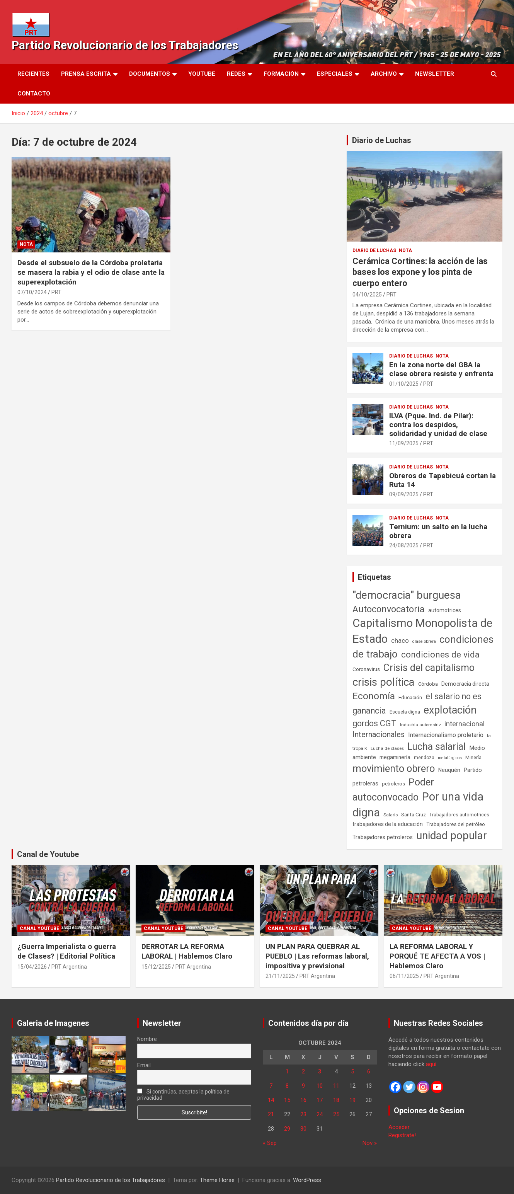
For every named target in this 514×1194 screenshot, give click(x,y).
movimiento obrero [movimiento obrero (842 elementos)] (393, 768)
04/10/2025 (367, 294)
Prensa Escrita (86, 73)
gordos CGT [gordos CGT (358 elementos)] (374, 723)
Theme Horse (217, 1180)
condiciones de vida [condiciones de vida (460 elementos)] (440, 654)
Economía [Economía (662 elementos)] (373, 696)
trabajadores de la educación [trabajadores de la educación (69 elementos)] (387, 824)
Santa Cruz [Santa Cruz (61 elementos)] (413, 815)
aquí (431, 1064)
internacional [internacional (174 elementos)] (464, 724)
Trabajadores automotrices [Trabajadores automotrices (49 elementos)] (459, 815)
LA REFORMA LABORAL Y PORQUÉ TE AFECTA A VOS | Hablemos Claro (437, 956)
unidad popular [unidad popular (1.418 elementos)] (451, 835)
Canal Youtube (39, 928)
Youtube (201, 73)
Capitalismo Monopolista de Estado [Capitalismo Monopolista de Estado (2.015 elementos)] (422, 631)
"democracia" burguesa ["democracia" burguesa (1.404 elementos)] (406, 595)
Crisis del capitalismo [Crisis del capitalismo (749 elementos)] (429, 667)
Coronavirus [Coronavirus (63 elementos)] (366, 669)
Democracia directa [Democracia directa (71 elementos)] (465, 684)
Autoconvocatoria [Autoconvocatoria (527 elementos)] (388, 609)
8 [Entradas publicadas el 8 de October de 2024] (287, 1085)
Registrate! (402, 1135)
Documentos (149, 73)
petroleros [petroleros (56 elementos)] (393, 784)
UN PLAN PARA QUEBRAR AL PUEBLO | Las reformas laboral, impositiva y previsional (317, 956)
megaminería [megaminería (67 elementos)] (395, 757)
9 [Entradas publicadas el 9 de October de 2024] (303, 1085)
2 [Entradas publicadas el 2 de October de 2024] (303, 1071)
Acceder (399, 1127)
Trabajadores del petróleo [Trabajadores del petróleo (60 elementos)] (455, 824)
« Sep (270, 1142)
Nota (26, 244)
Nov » (370, 1142)
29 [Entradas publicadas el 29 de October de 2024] (287, 1128)
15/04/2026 (32, 967)
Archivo (384, 73)
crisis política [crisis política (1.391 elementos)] (383, 682)
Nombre (147, 1039)
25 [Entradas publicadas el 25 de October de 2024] (336, 1114)
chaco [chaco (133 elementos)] (400, 640)
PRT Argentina (69, 967)
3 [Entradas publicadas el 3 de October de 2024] (319, 1071)
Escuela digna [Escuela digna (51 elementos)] (405, 712)
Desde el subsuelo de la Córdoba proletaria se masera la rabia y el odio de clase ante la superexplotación (91, 272)
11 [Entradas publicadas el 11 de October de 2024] (336, 1085)
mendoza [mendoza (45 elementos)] (424, 757)
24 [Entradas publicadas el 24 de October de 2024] (320, 1114)
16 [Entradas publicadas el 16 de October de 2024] (303, 1100)
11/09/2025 (404, 443)
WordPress (307, 1180)
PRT (56, 292)
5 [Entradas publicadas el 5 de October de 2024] (352, 1071)
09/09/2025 (404, 494)
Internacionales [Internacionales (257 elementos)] (378, 734)
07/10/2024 (32, 292)
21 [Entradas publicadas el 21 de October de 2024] (271, 1114)
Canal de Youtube (48, 854)
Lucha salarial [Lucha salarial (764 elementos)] (436, 746)
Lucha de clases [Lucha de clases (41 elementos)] (387, 748)
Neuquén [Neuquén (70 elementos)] (449, 770)
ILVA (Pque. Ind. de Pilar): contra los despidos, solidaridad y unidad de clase (438, 424)
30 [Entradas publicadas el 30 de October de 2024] (303, 1128)
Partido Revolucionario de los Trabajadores (125, 45)
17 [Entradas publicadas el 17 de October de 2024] (320, 1100)
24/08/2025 (404, 545)
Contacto (33, 93)
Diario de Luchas (381, 140)
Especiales (334, 73)
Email (144, 1065)
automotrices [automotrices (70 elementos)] (444, 610)
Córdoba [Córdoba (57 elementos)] (428, 684)
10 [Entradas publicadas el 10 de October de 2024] (320, 1085)
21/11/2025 (280, 976)
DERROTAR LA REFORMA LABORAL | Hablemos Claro (186, 951)
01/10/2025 (404, 384)
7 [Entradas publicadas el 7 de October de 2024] (270, 1085)
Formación (281, 73)
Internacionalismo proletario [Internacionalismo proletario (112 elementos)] (445, 735)
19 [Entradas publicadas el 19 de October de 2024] (352, 1100)
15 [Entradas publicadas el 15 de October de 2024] (287, 1100)
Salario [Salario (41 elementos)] (390, 815)
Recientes (33, 73)
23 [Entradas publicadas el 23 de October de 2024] (303, 1114)
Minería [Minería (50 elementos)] (473, 757)
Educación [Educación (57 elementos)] (410, 697)
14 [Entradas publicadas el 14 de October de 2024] (271, 1100)
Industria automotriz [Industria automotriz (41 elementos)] (420, 724)
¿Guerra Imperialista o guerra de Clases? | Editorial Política (66, 951)
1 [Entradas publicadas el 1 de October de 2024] (287, 1071)
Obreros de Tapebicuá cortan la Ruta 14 (442, 480)
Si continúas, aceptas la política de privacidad (183, 1094)
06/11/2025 (404, 976)
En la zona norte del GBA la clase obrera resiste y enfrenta (441, 369)
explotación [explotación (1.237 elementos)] (450, 710)
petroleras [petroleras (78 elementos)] (365, 783)
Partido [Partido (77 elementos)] (473, 770)
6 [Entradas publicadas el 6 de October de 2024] (368, 1071)
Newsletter (434, 73)
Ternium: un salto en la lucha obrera (438, 531)
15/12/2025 (156, 967)
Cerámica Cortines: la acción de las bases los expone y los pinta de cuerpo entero (420, 272)
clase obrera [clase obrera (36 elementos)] (424, 641)
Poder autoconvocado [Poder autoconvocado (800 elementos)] (393, 790)
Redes (236, 73)
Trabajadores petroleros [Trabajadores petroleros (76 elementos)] (382, 837)
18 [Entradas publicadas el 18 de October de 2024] (336, 1100)
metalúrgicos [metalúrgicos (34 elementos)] (450, 757)
